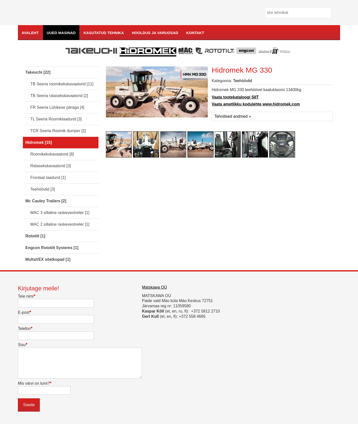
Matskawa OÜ (154, 287)
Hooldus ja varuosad (155, 33)
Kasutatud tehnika (104, 33)
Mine (337, 13)
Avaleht (30, 33)
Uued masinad (61, 33)
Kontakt (195, 33)
